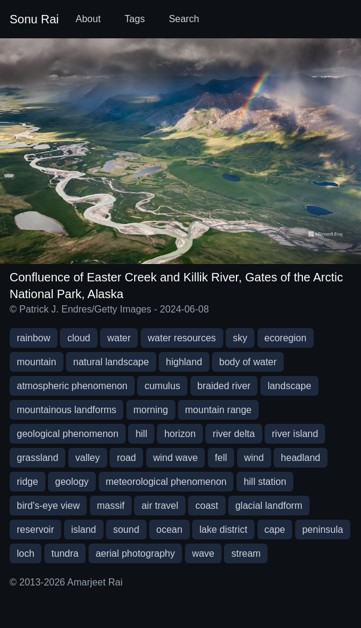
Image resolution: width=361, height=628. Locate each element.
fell (221, 458)
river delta (233, 434)
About (88, 19)
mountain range (218, 410)
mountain (36, 362)
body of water (248, 362)
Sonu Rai (34, 19)
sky (240, 338)
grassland (37, 458)
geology (72, 482)
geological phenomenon (68, 434)
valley (87, 458)
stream (245, 553)
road (126, 458)
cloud (78, 338)
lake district (223, 529)
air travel (159, 505)
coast (206, 505)
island (83, 529)
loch (25, 553)
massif (111, 505)
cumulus (162, 386)
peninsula (323, 529)
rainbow (33, 338)
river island (295, 434)
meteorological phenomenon (166, 482)
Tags (135, 19)
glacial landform (268, 505)
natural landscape (110, 362)
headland (300, 458)
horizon (179, 434)
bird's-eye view (48, 505)
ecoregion (286, 338)
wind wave (175, 458)
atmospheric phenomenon (72, 386)
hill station (265, 482)
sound (126, 529)
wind (254, 458)
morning (151, 410)
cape (275, 529)
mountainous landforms (66, 410)
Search (184, 19)
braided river (224, 386)
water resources (182, 338)
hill (141, 434)
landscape (289, 386)
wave (203, 553)
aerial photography (135, 553)
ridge (27, 482)
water (119, 338)
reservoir (35, 529)
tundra (64, 553)
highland (184, 362)
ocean (169, 529)
